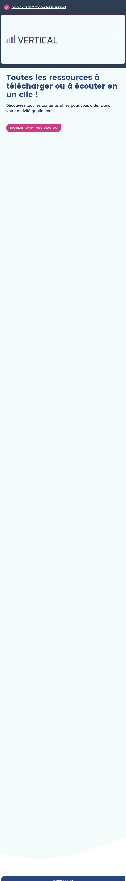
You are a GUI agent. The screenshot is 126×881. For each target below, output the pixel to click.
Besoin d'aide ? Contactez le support (39, 7)
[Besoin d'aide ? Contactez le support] (7, 7)
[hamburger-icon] (117, 39)
